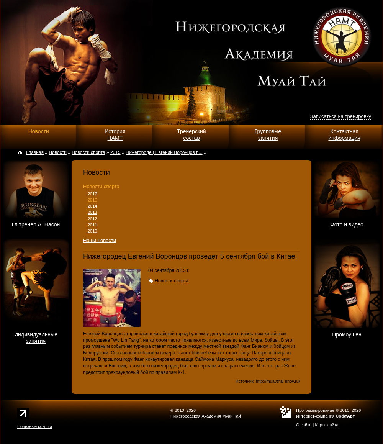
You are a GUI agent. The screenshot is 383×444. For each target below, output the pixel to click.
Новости (38, 131)
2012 (92, 218)
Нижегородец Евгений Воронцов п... (164, 152)
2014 (92, 206)
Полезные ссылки (34, 426)
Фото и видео (346, 224)
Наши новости (99, 240)
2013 (92, 212)
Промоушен (347, 334)
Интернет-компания (325, 416)
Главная (35, 152)
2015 (92, 200)
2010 (92, 231)
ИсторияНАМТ (115, 134)
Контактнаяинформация (344, 134)
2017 (92, 194)
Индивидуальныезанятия (35, 337)
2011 (92, 225)
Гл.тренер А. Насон (36, 224)
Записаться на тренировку (340, 116)
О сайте (303, 425)
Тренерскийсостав (191, 134)
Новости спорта (101, 186)
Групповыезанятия (268, 134)
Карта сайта (326, 425)
